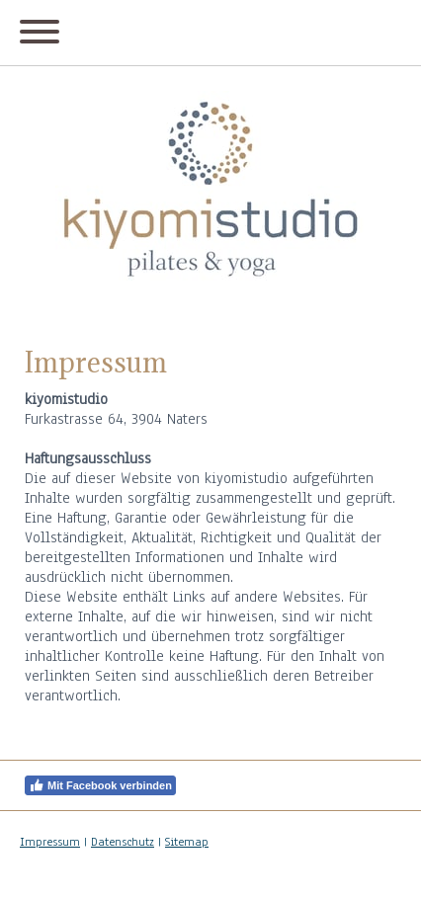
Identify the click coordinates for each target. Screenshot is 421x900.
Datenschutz (122, 842)
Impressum (50, 842)
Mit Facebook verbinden (100, 785)
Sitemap (187, 842)
